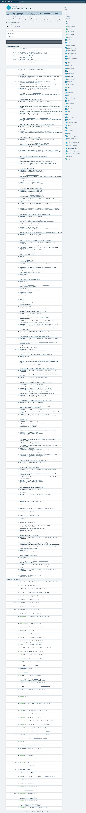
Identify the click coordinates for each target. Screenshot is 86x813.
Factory (69, 62)
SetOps (68, 116)
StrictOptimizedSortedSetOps (73, 153)
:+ (67, 23)
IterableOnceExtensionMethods (73, 78)
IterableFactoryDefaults (72, 74)
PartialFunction (31, 88)
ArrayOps (69, 40)
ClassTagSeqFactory (71, 53)
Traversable (30, 793)
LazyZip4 (69, 89)
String (44, 76)
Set (68, 114)
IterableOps (69, 81)
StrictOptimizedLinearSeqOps (73, 143)
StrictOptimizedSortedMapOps (73, 151)
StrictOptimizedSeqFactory (73, 147)
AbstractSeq (69, 32)
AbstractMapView (70, 31)
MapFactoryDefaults (71, 98)
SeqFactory (69, 108)
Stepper (69, 133)
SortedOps (69, 125)
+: (67, 21)
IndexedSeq (69, 65)
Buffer (33, 497)
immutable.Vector (29, 522)
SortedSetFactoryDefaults (72, 128)
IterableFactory (70, 73)
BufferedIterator (71, 45)
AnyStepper (69, 39)
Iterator (69, 82)
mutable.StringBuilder (32, 76)
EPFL (43, 811)
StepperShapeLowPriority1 (72, 136)
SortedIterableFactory (72, 117)
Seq (68, 106)
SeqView (69, 112)
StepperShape (70, 135)
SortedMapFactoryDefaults (72, 122)
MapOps (68, 100)
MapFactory (69, 97)
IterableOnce (70, 76)
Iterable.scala (17, 26)
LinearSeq (69, 90)
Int (45, 139)
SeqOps (68, 111)
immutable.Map (39, 237)
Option (28, 48)
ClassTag (41, 494)
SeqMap (68, 109)
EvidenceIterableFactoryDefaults (72, 60)
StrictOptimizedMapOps (72, 145)
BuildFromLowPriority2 (72, 50)
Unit (37, 227)
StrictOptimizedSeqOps (72, 148)
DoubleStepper (70, 56)
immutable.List (27, 504)
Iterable (69, 71)
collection (15, 6)
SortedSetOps (70, 130)
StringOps (69, 154)
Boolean (31, 135)
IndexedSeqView (70, 68)
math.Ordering (39, 317)
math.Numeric (41, 377)
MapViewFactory (70, 103)
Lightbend (47, 811)
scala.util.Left (39, 374)
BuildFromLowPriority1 (72, 48)
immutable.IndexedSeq (32, 501)
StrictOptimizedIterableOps (73, 142)
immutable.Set (33, 515)
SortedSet (69, 127)
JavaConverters (70, 84)
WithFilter (69, 159)
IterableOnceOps (70, 79)
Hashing (69, 63)
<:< (33, 508)
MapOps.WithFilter (43, 561)
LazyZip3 (69, 87)
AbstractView (70, 37)
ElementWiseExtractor (31, 175)
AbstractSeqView (70, 34)
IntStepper (69, 70)
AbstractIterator (71, 28)
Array (36, 139)
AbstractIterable (71, 26)
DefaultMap (69, 55)
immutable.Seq (26, 511)
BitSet (68, 42)
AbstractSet (69, 36)
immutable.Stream (29, 786)
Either (40, 370)
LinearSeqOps (70, 92)
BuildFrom (69, 47)
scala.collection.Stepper (28, 460)
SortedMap (69, 119)
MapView (69, 101)
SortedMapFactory (71, 120)
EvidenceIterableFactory (72, 58)
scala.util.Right (22, 375)
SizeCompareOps (27, 428)
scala (13, 6)
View (68, 158)
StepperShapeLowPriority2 (72, 138)
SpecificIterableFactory (72, 131)
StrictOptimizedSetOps (72, 150)
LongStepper (69, 93)
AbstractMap (69, 29)
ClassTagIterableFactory (72, 51)
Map (68, 95)
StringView (69, 156)
